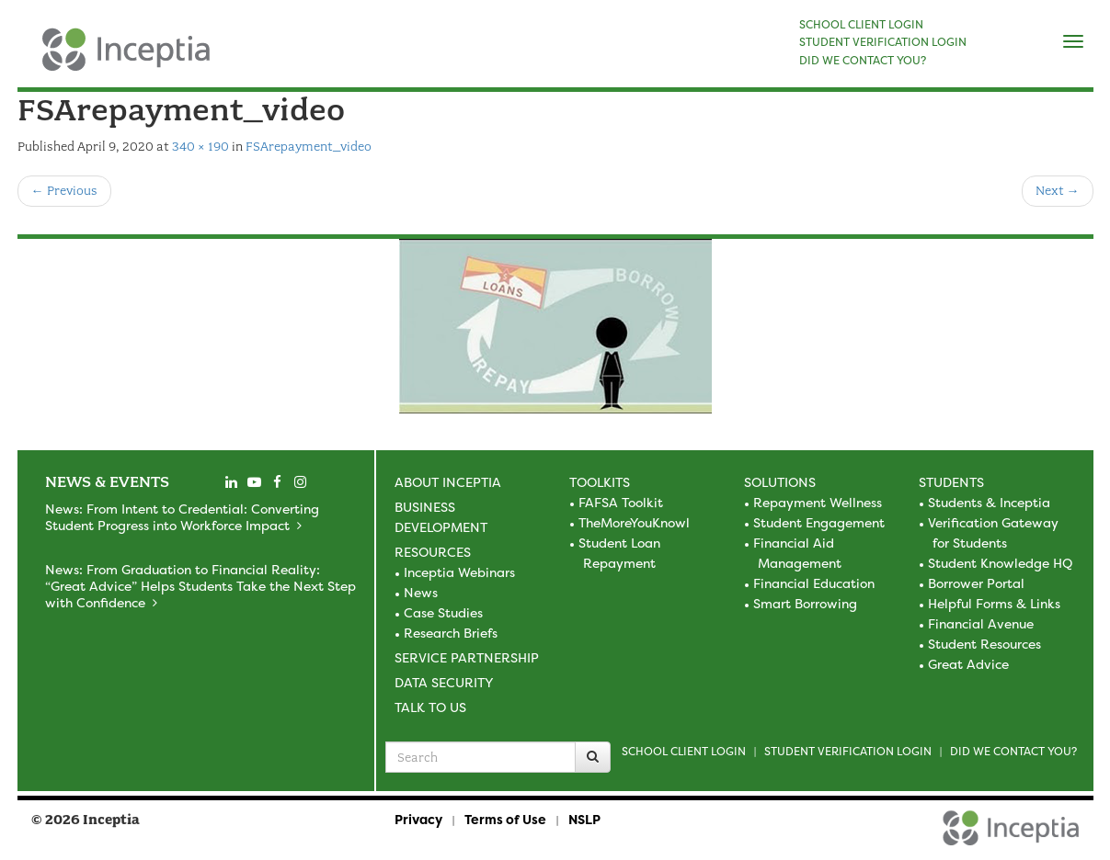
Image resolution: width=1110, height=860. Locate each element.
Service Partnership (467, 657)
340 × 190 (200, 146)
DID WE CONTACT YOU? (862, 60)
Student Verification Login (848, 751)
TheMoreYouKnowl (634, 522)
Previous (64, 191)
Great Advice (968, 664)
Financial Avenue (981, 623)
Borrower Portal (976, 583)
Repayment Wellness (817, 502)
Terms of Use (505, 819)
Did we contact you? (1013, 751)
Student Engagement (819, 522)
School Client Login (684, 751)
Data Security (444, 682)
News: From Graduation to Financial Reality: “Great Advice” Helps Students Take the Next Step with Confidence (200, 585)
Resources (433, 551)
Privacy (418, 819)
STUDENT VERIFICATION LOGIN (883, 42)
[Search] (593, 757)
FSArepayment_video (309, 146)
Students (951, 482)
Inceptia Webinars (459, 572)
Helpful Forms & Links (994, 603)
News (421, 592)
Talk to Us (430, 707)
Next (1058, 191)
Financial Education (814, 583)
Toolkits (599, 482)
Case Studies (443, 612)
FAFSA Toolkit (620, 502)
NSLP (584, 819)
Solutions (780, 482)
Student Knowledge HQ (1000, 562)
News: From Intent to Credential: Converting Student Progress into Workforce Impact (182, 517)
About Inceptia (448, 482)
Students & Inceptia (989, 502)
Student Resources (984, 643)
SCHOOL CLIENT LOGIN (861, 24)
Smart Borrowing (805, 603)
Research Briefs (451, 632)
